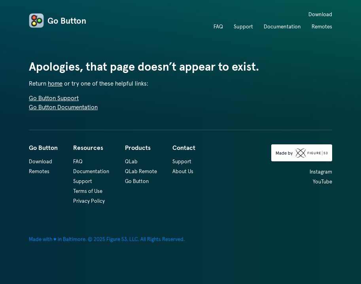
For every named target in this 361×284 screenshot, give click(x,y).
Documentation (282, 26)
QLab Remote (141, 171)
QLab (131, 161)
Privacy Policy (89, 201)
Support (243, 26)
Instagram (321, 171)
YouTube (322, 181)
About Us (182, 171)
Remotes (322, 26)
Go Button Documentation (63, 107)
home (55, 83)
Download (320, 14)
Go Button (57, 20)
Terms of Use (87, 191)
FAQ (218, 26)
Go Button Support (54, 98)
